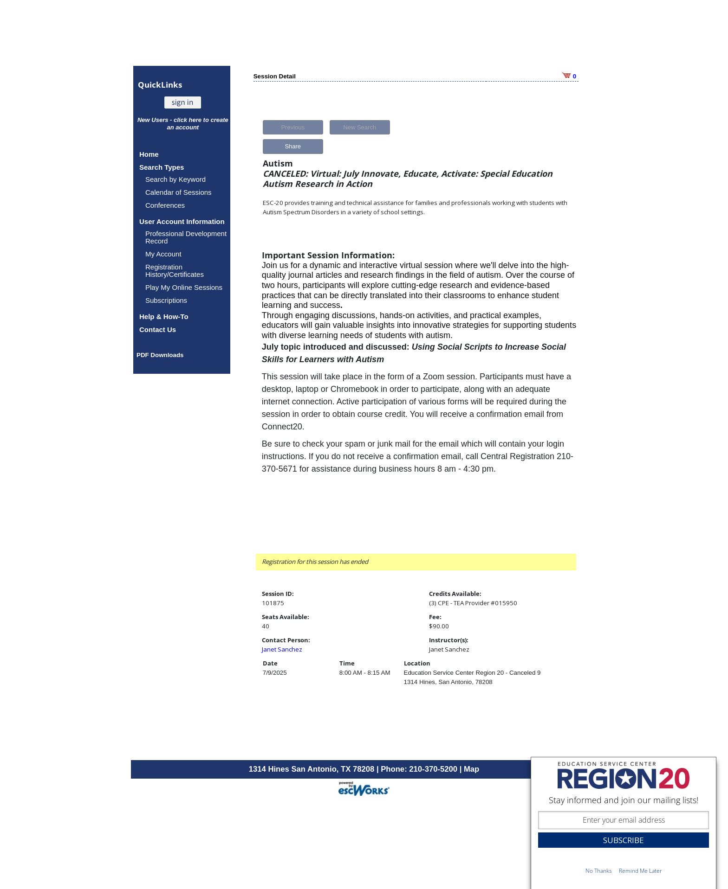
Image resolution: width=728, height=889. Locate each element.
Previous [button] (293, 127)
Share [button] (293, 146)
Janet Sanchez (282, 649)
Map (471, 769)
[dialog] (623, 823)
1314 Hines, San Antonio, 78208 (448, 681)
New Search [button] (359, 127)
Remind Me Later (640, 871)
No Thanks (598, 871)
